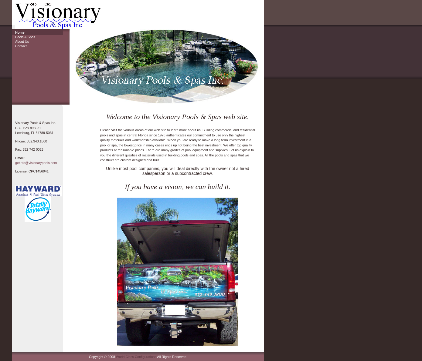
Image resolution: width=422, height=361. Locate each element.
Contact (21, 46)
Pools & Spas (25, 37)
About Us (22, 41)
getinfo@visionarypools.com (36, 163)
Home (20, 32)
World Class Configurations (136, 357)
